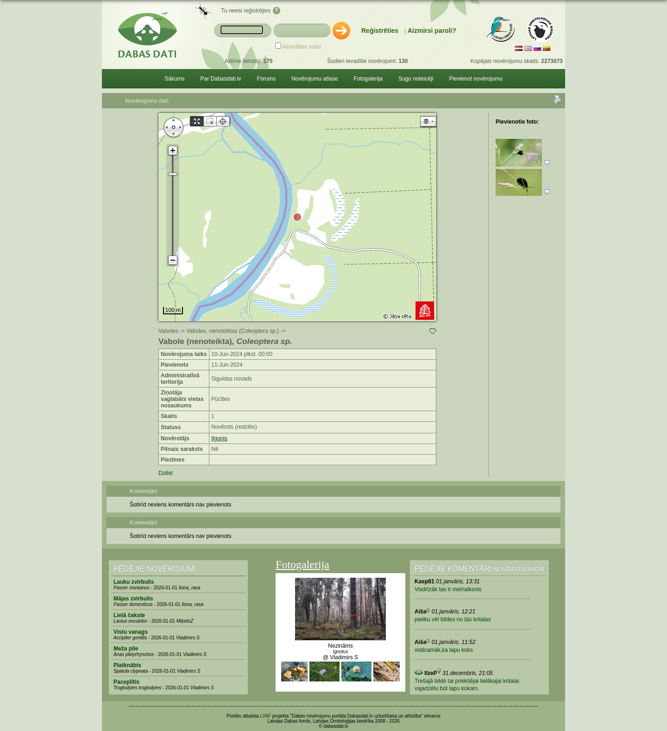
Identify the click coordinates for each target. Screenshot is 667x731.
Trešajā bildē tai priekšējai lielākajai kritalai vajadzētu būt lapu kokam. (467, 685)
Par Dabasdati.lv (221, 78)
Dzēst (165, 473)
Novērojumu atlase (314, 78)
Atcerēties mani (302, 47)
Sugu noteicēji (415, 78)
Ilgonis (219, 438)
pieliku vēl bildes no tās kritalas (453, 619)
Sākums (174, 78)
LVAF (265, 716)
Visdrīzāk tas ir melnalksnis (448, 589)
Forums (266, 78)
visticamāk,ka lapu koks (444, 650)
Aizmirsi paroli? (432, 30)
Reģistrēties (379, 30)
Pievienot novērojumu (475, 78)
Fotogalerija (368, 78)
